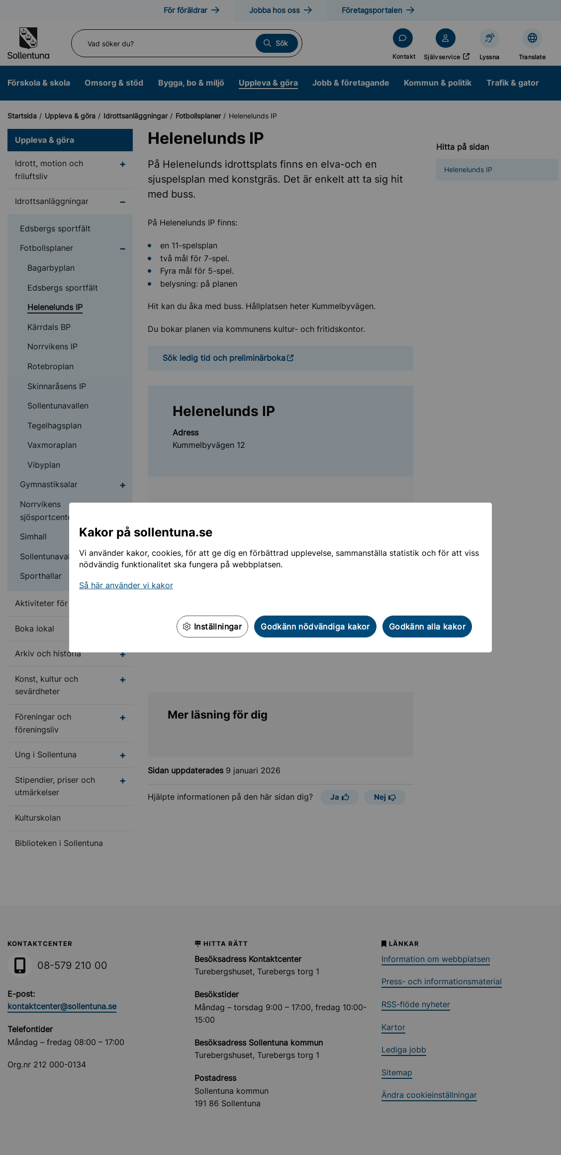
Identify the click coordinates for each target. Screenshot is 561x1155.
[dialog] (280, 577)
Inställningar (212, 626)
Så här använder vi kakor (126, 585)
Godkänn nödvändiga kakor (315, 626)
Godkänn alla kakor (427, 626)
